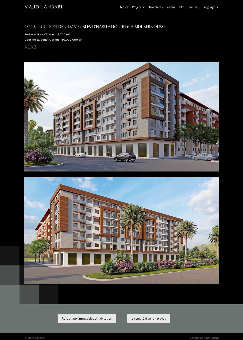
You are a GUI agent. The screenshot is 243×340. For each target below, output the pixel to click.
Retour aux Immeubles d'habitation (87, 318)
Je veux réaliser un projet (148, 318)
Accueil (124, 7)
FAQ (181, 7)
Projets (136, 7)
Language (209, 7)
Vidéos (171, 7)
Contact (194, 7)
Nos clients (156, 7)
